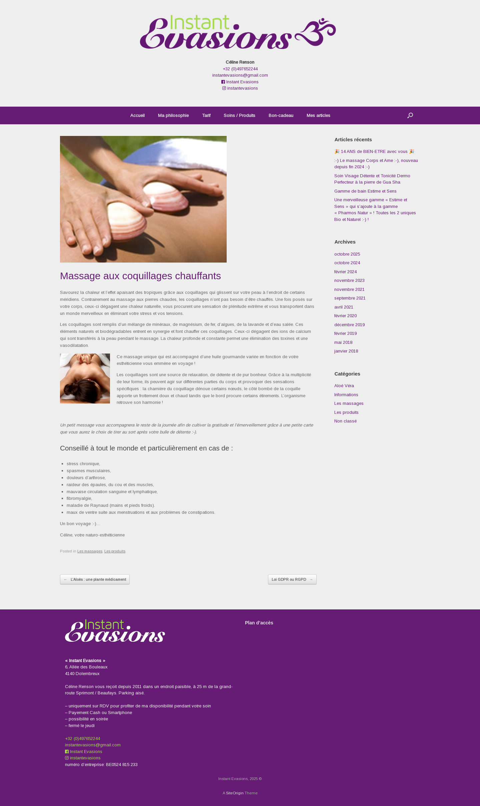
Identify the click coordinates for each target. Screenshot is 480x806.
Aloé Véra (344, 385)
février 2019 (345, 333)
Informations (346, 394)
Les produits (114, 551)
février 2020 (345, 315)
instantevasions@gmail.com (240, 75)
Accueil (137, 115)
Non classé (345, 420)
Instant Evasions (240, 81)
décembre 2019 (349, 324)
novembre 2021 (349, 289)
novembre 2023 (349, 280)
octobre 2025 (347, 254)
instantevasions (240, 88)
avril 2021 (343, 307)
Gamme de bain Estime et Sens (365, 191)
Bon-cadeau (281, 115)
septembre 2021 (350, 298)
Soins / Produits (239, 115)
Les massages (89, 551)
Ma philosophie (173, 115)
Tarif (206, 115)
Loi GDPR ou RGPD (292, 579)
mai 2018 (343, 342)
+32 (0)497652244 (240, 68)
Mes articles (318, 115)
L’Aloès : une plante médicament (95, 579)
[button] (410, 115)
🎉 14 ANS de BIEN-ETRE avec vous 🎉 (374, 151)
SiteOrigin (235, 793)
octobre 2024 (347, 262)
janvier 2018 (346, 351)
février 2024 (345, 271)
